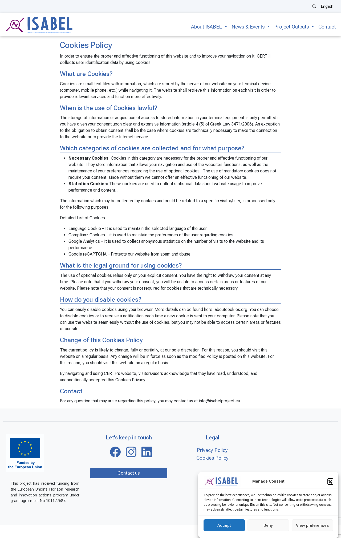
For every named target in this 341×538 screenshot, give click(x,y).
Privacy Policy (212, 450)
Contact (327, 27)
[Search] (314, 7)
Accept (224, 525)
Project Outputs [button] (292, 27)
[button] (330, 481)
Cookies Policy (212, 458)
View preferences (312, 525)
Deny (268, 525)
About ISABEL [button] (207, 27)
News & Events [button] (249, 27)
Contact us (128, 473)
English (327, 6)
